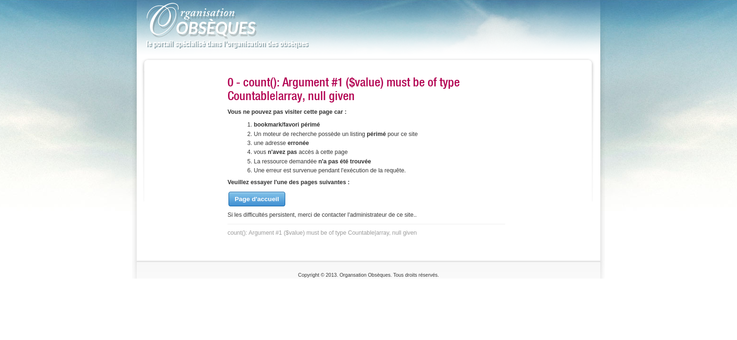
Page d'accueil (257, 199)
